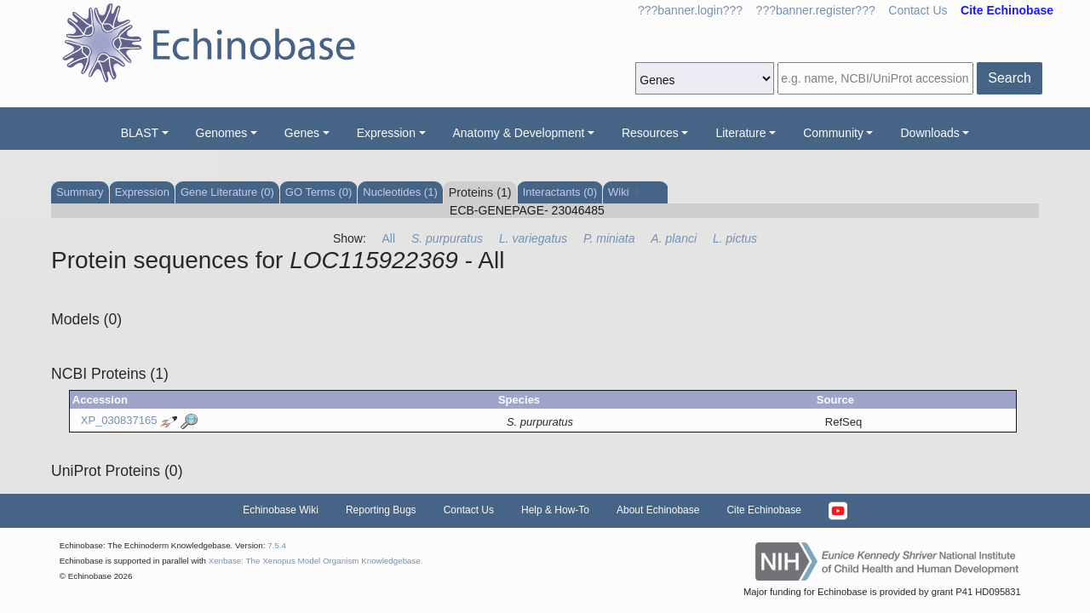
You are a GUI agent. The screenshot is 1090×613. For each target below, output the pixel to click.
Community (833, 133)
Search (1009, 78)
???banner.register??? (815, 10)
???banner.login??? (690, 10)
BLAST (139, 133)
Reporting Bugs (381, 510)
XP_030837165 (119, 421)
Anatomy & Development (519, 133)
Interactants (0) (560, 192)
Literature (740, 133)
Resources (650, 133)
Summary (80, 192)
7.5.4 (276, 545)
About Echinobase (658, 510)
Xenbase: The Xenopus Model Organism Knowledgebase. (316, 560)
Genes (301, 133)
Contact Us (917, 10)
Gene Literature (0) (227, 192)
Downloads (929, 133)
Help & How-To (555, 510)
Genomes (222, 133)
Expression (386, 133)
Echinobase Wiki (280, 510)
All (389, 238)
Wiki (623, 192)
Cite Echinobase (763, 510)
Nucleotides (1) (400, 192)
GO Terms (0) (319, 192)
